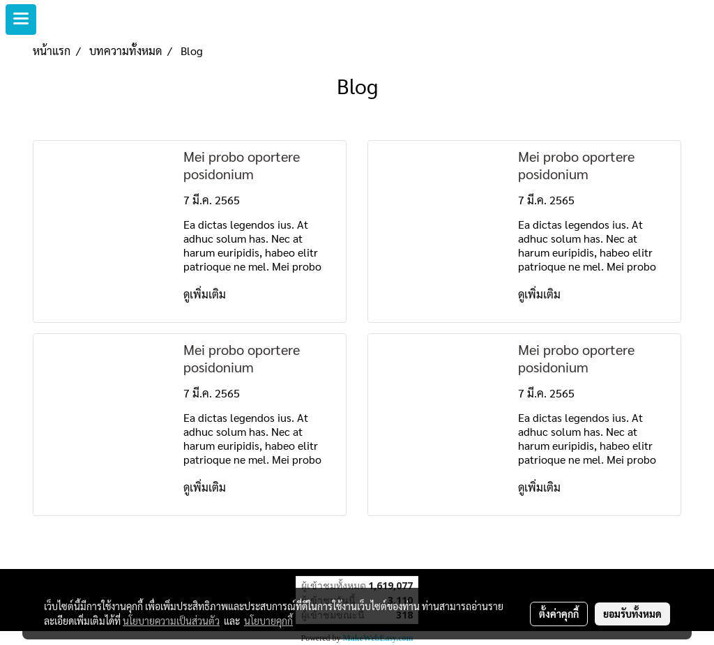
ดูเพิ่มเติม (206, 294)
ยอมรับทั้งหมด (632, 613)
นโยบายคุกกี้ (268, 620)
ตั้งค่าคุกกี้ (559, 613)
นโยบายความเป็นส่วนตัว (171, 620)
